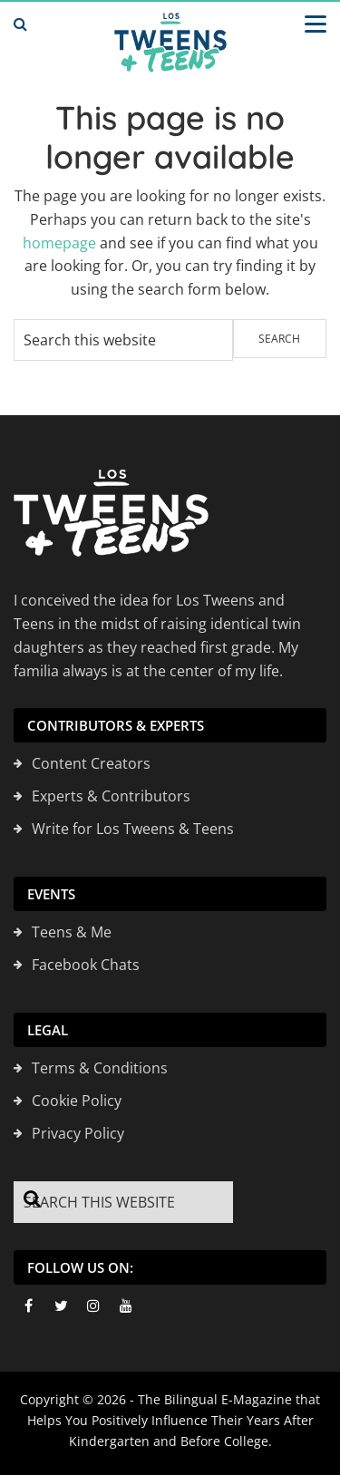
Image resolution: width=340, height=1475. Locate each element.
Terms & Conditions (100, 1068)
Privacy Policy (78, 1133)
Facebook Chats (86, 965)
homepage (59, 243)
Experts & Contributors (111, 796)
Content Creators (91, 763)
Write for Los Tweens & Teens (133, 829)
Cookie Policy (76, 1101)
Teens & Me (72, 932)
